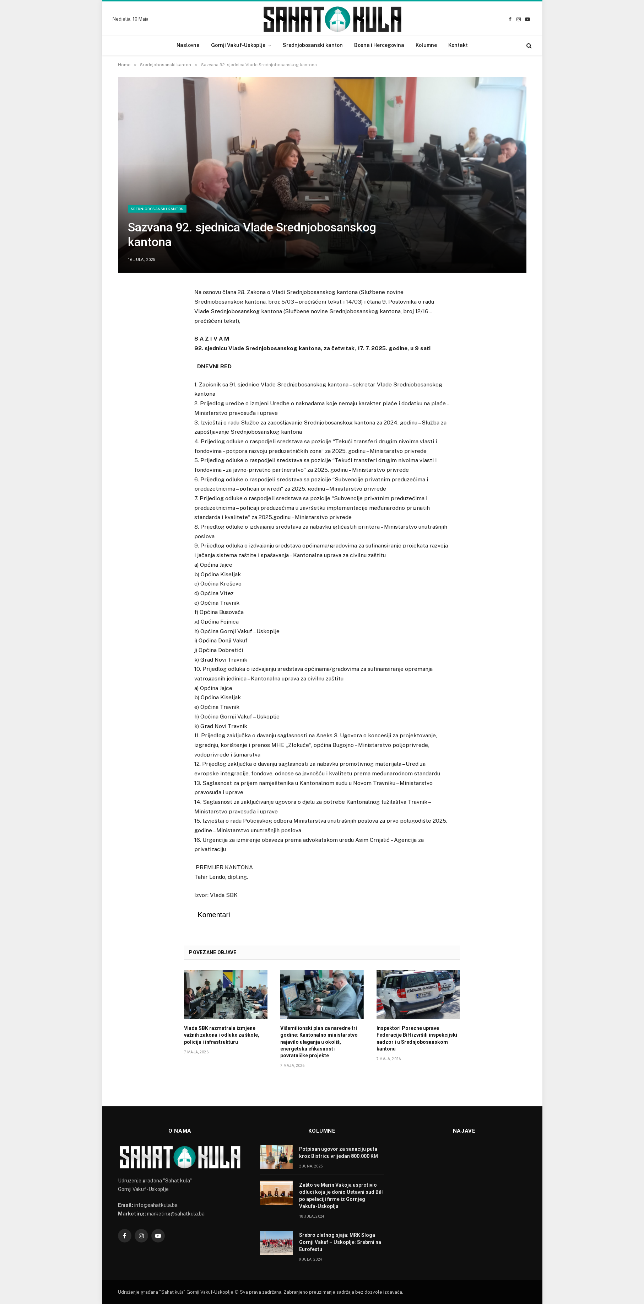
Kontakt (458, 45)
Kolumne (426, 45)
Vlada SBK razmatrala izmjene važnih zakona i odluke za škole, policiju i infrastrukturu (221, 1034)
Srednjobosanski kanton (313, 45)
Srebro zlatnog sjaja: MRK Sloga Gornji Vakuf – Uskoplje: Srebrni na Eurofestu (340, 1242)
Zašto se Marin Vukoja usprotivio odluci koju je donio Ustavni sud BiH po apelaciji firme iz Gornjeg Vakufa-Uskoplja (341, 1195)
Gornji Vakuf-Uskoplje (238, 45)
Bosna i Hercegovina (379, 45)
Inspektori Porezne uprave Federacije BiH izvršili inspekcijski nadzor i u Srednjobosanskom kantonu (417, 1038)
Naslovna (188, 45)
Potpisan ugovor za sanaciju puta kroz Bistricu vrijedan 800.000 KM (338, 1152)
